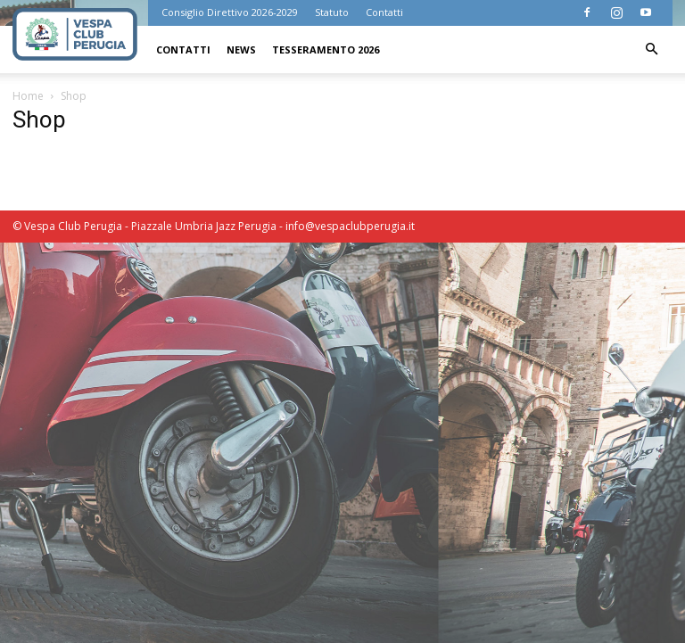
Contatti (384, 12)
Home (28, 95)
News (241, 49)
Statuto (332, 12)
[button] (651, 49)
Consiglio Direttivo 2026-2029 (229, 12)
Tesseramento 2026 (325, 49)
